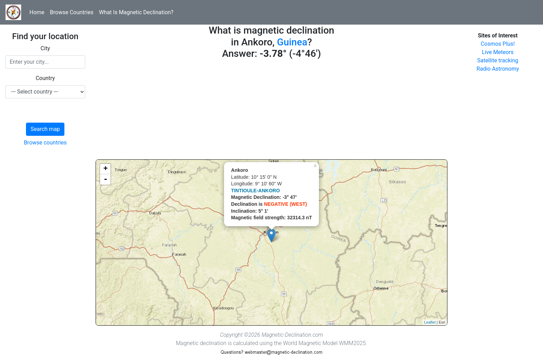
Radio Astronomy (498, 68)
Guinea (292, 42)
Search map (45, 129)
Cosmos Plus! (498, 44)
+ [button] (105, 169)
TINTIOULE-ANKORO (255, 190)
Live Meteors (498, 52)
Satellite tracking (497, 60)
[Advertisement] (271, 110)
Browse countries (45, 142)
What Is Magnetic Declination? (136, 12)
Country (45, 78)
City (45, 48)
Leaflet (430, 322)
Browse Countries (72, 12)
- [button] (105, 179)
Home (36, 12)
